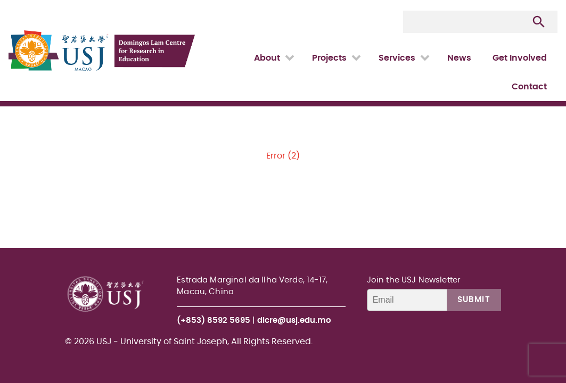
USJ (9, 0)
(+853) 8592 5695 (213, 320)
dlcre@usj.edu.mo (294, 320)
